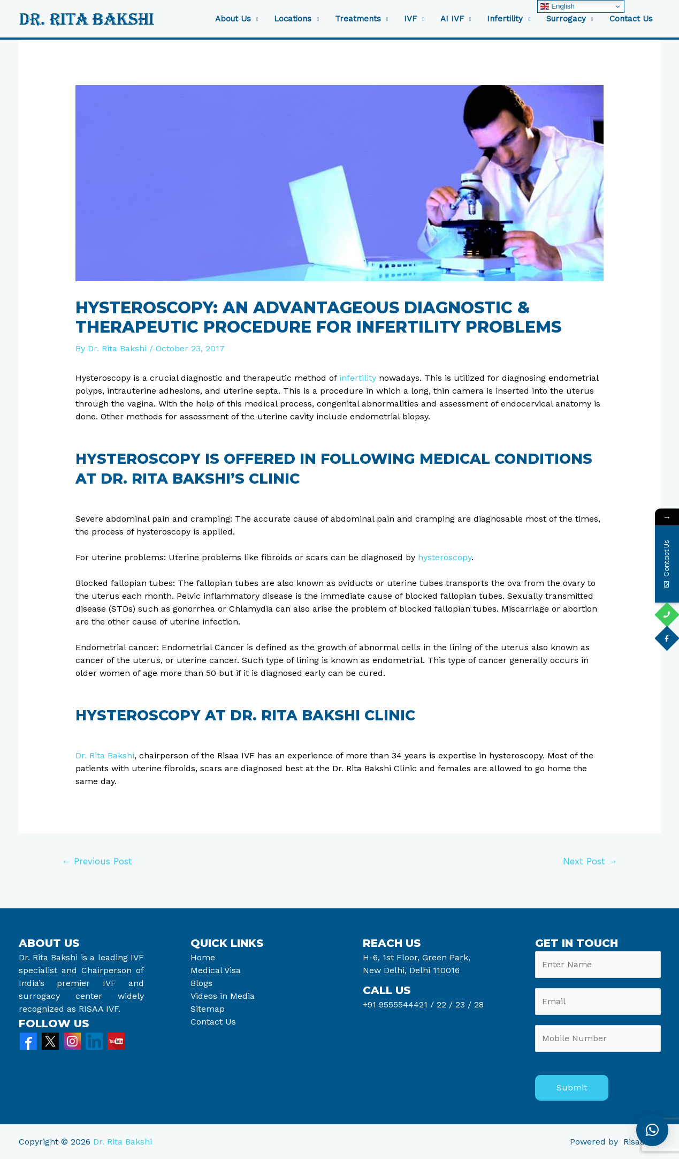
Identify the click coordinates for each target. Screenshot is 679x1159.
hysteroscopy (444, 557)
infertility (357, 378)
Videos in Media (222, 996)
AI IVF (452, 19)
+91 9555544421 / (400, 1004)
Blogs (201, 983)
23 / (463, 1004)
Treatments (358, 19)
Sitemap (207, 1009)
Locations (292, 19)
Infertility (505, 19)
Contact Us (631, 19)
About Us (233, 19)
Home (202, 957)
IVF (410, 19)
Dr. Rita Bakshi (104, 755)
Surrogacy (566, 19)
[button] (652, 1130)
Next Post (590, 861)
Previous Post (97, 861)
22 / (445, 1004)
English (557, 6)
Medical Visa (215, 970)
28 (477, 1004)
